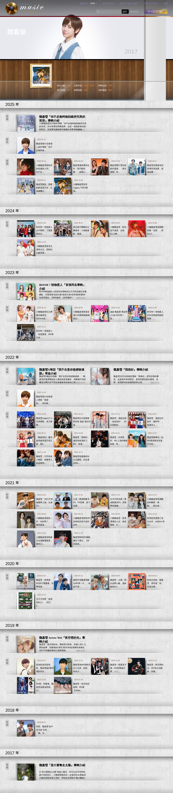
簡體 (166, 3)
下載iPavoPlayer (150, 3)
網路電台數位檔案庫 (129, 3)
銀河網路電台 (109, 3)
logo (24, 8)
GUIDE (156, 11)
